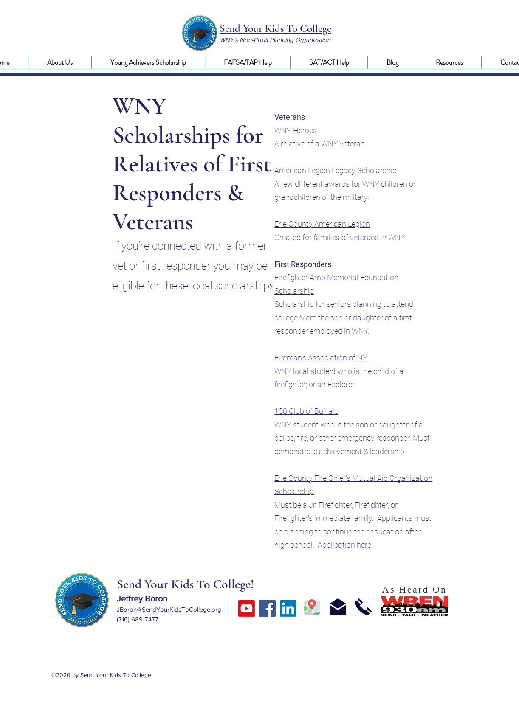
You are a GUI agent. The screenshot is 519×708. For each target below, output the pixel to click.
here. (365, 544)
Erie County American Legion (322, 223)
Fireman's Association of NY (320, 357)
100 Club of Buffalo (306, 411)
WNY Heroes (295, 130)
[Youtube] (246, 608)
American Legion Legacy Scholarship (335, 170)
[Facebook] (267, 608)
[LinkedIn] (288, 608)
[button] (59, 62)
